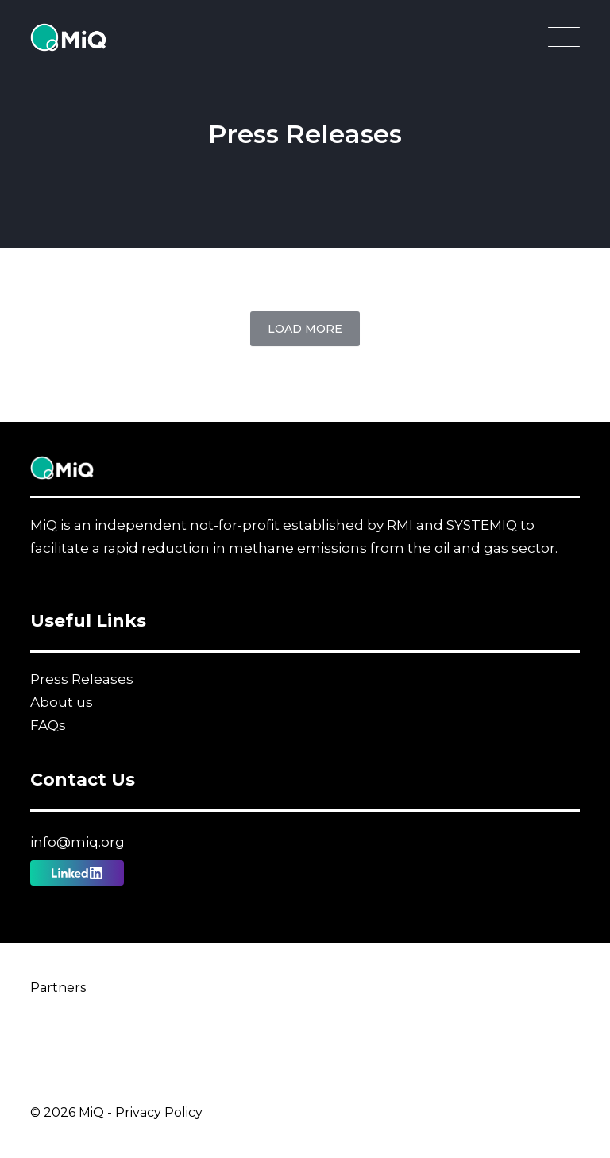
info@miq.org (77, 842)
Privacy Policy (159, 1112)
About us (61, 702)
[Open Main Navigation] (564, 41)
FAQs (48, 725)
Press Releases (81, 679)
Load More (305, 329)
